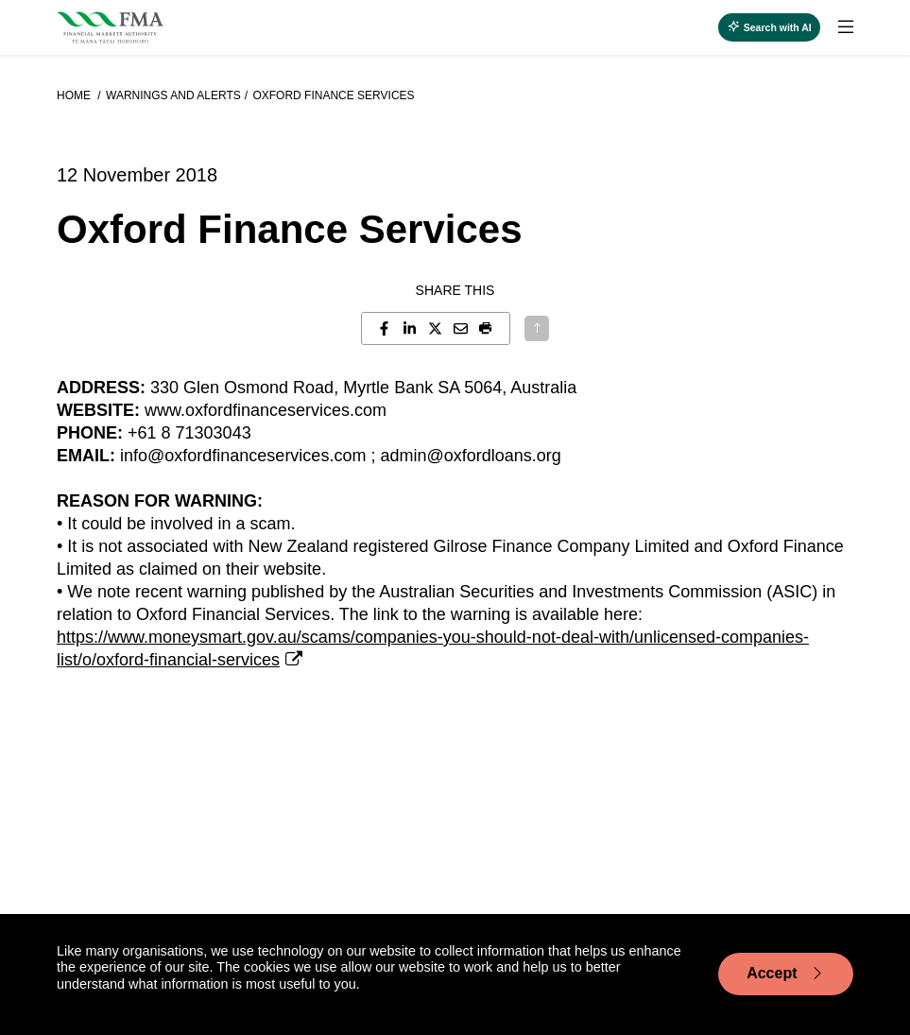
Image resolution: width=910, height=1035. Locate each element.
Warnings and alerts (173, 95)
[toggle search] (769, 27)
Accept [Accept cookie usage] (786, 973)
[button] (486, 328)
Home (75, 95)
